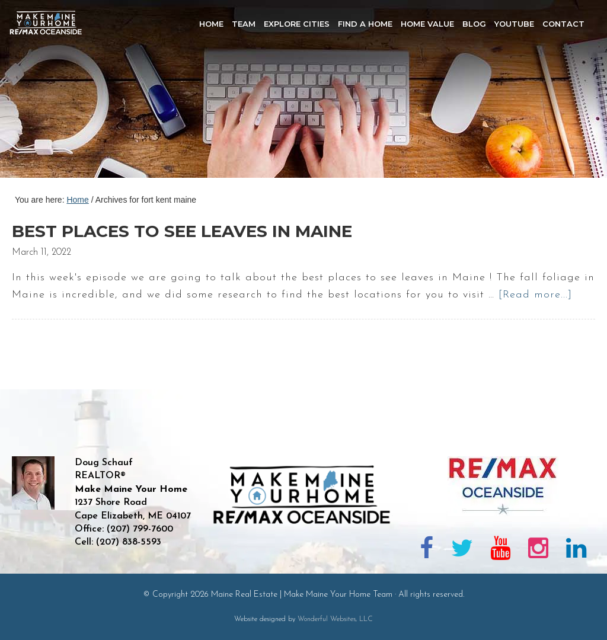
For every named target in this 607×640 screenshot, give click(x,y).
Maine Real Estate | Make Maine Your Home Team (52, 92)
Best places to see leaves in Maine (182, 231)
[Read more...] (535, 294)
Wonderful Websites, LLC (335, 619)
